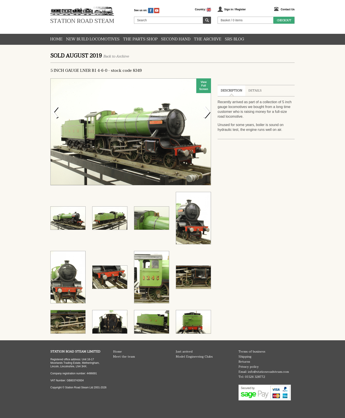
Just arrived (184, 351)
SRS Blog (234, 39)
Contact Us (288, 9)
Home (56, 39)
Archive (122, 56)
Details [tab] (255, 90)
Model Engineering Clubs (194, 356)
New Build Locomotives (92, 39)
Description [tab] (231, 90)
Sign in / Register (235, 9)
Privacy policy (249, 366)
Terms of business (252, 351)
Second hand (175, 39)
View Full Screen (203, 86)
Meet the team (124, 356)
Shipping (245, 356)
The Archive (207, 39)
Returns (244, 361)
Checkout (284, 20)
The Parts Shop (140, 39)
